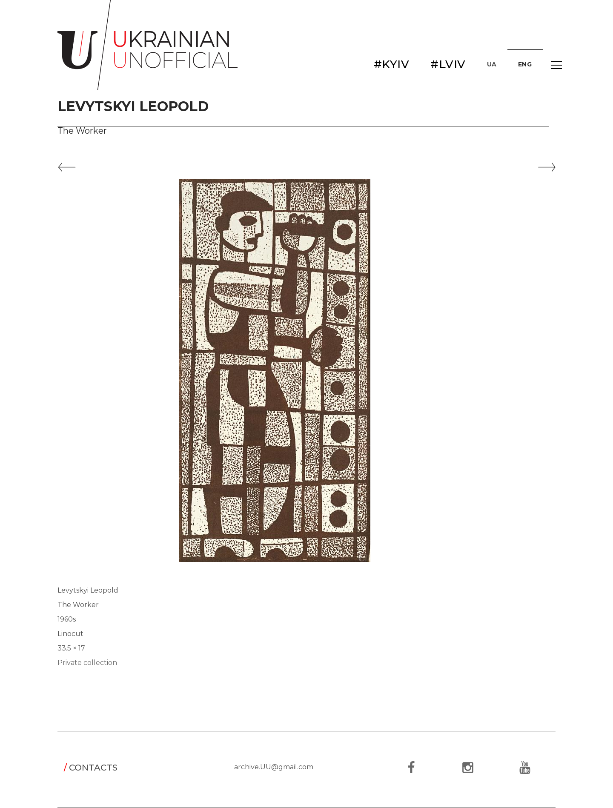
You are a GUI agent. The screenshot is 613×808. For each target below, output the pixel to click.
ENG (525, 64)
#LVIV (448, 64)
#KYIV (392, 64)
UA (492, 64)
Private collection (87, 663)
